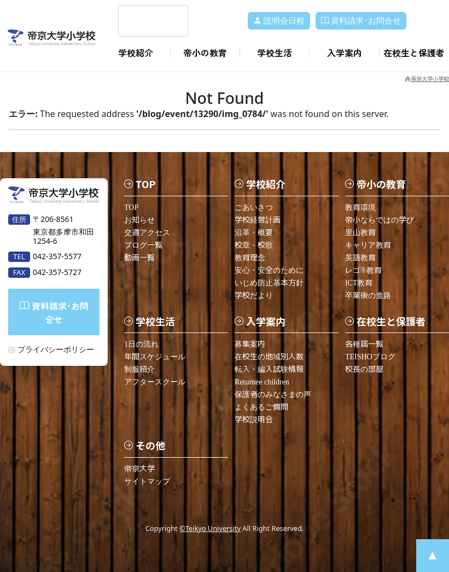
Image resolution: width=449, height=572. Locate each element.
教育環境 (360, 207)
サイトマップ (147, 481)
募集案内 (250, 344)
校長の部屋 (364, 369)
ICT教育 (359, 283)
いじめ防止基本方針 (269, 283)
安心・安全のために (269, 270)
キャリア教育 (368, 245)
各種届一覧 (364, 344)
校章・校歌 (254, 245)
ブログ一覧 (143, 245)
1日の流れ (141, 344)
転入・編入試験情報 (269, 369)
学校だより (254, 295)
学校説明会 (254, 420)
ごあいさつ (254, 207)
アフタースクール (154, 382)
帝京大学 (139, 469)
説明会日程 (279, 20)
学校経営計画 (258, 220)
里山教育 (360, 233)
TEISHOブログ (370, 357)
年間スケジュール (154, 357)
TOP (131, 207)
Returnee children (262, 382)
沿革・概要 (254, 233)
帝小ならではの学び (379, 220)
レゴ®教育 (363, 270)
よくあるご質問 (261, 407)
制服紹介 (139, 369)
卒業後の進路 (368, 295)
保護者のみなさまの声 (273, 394)
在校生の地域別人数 (269, 357)
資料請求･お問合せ (361, 20)
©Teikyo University (210, 528)
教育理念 (250, 258)
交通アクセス (147, 233)
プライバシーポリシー (56, 349)
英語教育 (360, 258)
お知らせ (139, 220)
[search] (140, 20)
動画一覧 (139, 258)
